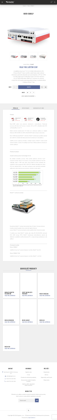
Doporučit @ (45, 87)
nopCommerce (31, 417)
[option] (14, 56)
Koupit (29, 87)
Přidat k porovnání (42, 87)
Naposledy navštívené (46, 377)
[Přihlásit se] (26, 400)
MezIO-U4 (42, 320)
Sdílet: (23, 92)
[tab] (16, 108)
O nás (28, 374)
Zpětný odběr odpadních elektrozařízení (28, 384)
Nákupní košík (52, 1)
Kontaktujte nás (38, 108)
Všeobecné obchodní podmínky (28, 377)
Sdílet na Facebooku (30, 92)
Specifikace (25, 108)
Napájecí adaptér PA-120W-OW (9, 293)
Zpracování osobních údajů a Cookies (28, 380)
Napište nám (28, 372)
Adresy (46, 374)
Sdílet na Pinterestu (33, 92)
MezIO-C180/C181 (44, 294)
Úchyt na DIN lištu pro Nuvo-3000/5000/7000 (27, 294)
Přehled (15, 108)
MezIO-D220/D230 (9, 320)
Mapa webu (46, 380)
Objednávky (46, 372)
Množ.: (10, 87)
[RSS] (28, 410)
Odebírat (37, 400)
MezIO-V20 (7, 347)
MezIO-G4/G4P (25, 320)
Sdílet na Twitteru (27, 92)
